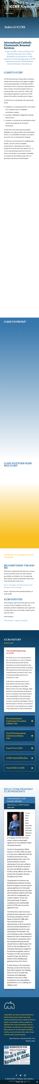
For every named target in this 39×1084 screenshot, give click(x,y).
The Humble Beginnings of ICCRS (23, 59)
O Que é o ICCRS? (11, 51)
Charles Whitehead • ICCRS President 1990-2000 (16, 800)
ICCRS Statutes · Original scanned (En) (15, 620)
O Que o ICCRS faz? (25, 51)
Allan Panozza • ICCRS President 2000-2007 (18, 806)
